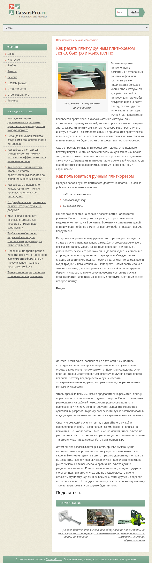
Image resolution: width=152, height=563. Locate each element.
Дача (11, 53)
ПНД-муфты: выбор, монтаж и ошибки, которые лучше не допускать (27, 206)
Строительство (17, 88)
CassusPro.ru (54, 559)
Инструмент (92, 40)
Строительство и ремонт (69, 40)
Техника (13, 100)
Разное (12, 71)
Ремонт (12, 77)
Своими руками (17, 83)
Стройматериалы (19, 94)
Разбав (12, 65)
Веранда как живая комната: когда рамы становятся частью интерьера (27, 139)
